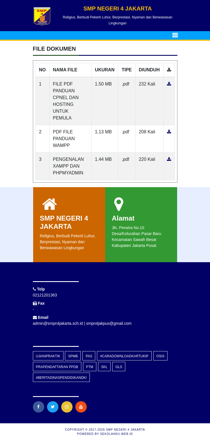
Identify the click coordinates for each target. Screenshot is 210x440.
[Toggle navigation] (175, 35)
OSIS (160, 356)
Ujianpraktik (48, 356)
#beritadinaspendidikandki (61, 378)
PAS (89, 356)
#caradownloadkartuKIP (124, 356)
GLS (118, 367)
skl (104, 367)
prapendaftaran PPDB (57, 367)
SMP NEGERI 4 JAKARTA (125, 429)
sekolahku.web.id (116, 433)
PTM (89, 367)
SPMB (73, 356)
